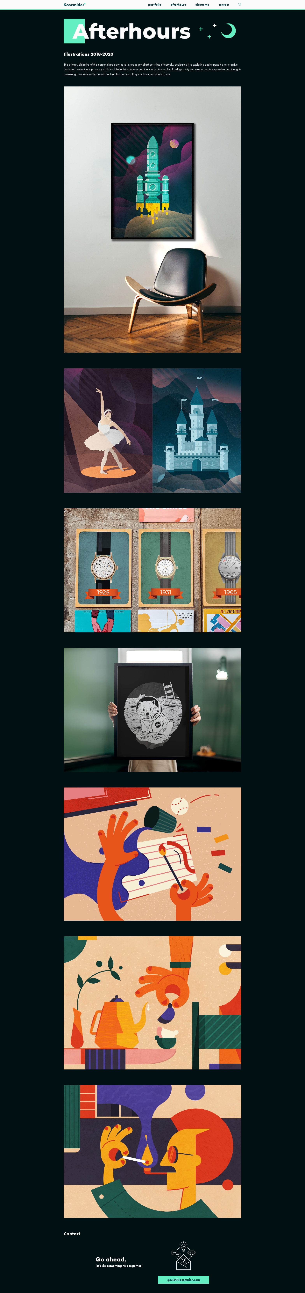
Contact (223, 4)
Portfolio (154, 4)
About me (202, 4)
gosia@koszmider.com (183, 1280)
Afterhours (178, 4)
